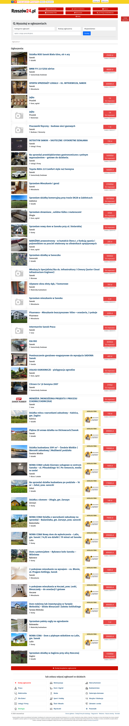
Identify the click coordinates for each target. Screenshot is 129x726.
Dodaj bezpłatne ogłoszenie (64, 668)
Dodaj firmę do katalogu (82, 713)
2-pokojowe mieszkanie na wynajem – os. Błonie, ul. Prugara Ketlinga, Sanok (54, 570)
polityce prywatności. (93, 720)
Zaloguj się (96, 1)
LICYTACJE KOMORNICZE (105, 13)
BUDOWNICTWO (51, 13)
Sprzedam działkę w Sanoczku (45, 255)
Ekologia (19, 709)
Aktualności (49, 2)
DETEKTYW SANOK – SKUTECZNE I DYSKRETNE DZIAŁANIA (58, 140)
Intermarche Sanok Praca (42, 326)
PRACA (105, 9)
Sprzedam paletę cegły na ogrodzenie (48, 621)
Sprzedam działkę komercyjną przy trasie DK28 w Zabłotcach (61, 197)
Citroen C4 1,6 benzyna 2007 (43, 384)
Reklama (42, 2)
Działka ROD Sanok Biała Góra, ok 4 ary (49, 54)
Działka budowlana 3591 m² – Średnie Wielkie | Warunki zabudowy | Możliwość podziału (53, 449)
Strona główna (69, 713)
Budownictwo (92, 688)
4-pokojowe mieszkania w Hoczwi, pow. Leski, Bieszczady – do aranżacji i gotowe (53, 588)
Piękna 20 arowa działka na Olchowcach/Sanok (53, 430)
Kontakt (117, 713)
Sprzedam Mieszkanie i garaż (44, 183)
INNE (78, 16)
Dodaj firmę (34, 2)
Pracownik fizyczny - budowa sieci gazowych (52, 126)
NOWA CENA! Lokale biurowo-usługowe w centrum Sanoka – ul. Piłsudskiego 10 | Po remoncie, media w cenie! (55, 468)
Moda (54, 693)
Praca (18, 688)
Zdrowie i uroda (93, 703)
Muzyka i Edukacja (94, 698)
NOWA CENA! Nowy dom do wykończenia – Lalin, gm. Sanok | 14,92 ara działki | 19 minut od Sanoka (55, 536)
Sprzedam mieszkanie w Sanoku (46, 298)
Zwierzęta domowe (94, 693)
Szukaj (86, 33)
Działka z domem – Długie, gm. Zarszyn (49, 499)
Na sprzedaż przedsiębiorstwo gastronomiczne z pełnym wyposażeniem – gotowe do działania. (58, 156)
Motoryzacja (56, 683)
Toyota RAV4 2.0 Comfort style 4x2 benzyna (51, 169)
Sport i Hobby (57, 698)
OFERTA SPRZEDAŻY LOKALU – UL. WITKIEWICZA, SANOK (57, 83)
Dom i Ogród (56, 688)
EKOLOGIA (78, 13)
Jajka (31, 97)
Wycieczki (55, 709)
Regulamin (94, 713)
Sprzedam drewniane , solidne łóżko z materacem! (55, 212)
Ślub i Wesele (57, 703)
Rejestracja (105, 1)
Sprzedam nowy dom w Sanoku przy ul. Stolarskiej (55, 226)
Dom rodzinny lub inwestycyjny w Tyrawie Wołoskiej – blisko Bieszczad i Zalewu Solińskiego (55, 605)
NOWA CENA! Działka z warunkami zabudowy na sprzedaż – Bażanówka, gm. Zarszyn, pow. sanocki (55, 518)
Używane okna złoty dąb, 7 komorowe (48, 283)
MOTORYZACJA (50, 9)
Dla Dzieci (20, 698)
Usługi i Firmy (21, 703)
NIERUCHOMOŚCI (78, 9)
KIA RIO (33, 341)
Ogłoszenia (15, 42)
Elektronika (20, 693)
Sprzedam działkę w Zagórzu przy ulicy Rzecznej (54, 653)
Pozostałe (91, 709)
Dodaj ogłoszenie (23, 2)
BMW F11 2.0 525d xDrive (41, 68)
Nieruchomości (93, 683)
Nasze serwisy (109, 713)
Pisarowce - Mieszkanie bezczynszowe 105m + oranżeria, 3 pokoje (63, 312)
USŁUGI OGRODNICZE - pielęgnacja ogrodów (52, 369)
